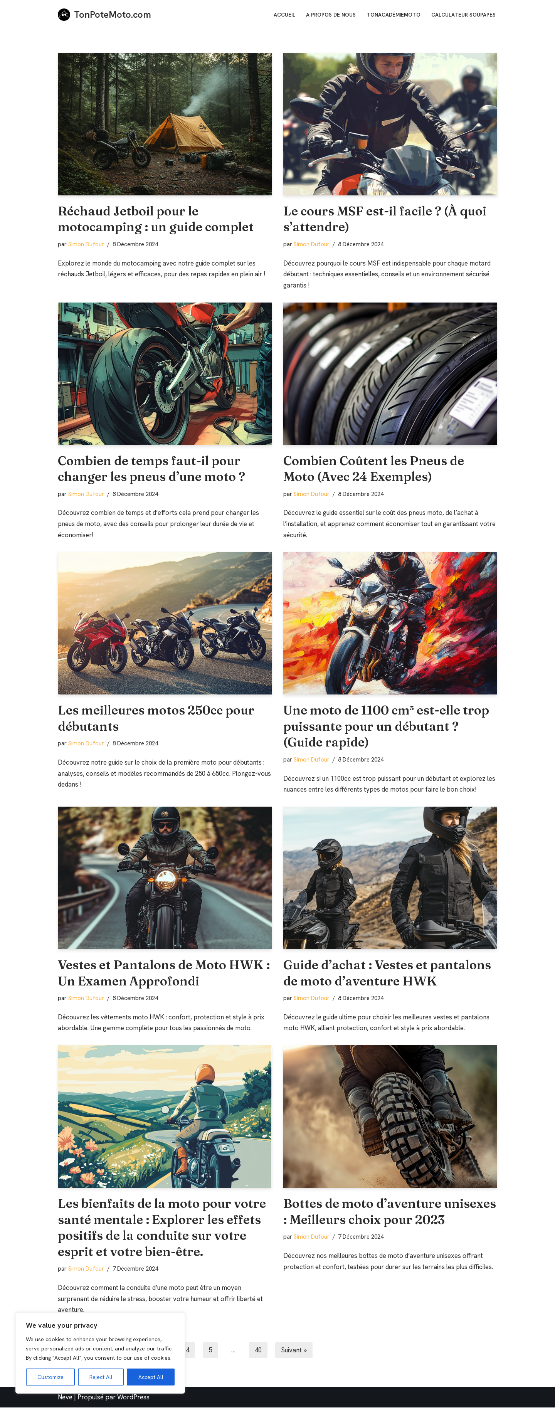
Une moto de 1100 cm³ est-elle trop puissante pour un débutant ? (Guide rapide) (386, 726)
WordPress (133, 1399)
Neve (65, 1399)
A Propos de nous (331, 14)
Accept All (150, 1377)
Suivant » (297, 1352)
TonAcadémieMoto (393, 14)
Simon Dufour (86, 244)
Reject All (101, 1377)
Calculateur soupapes (463, 14)
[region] (100, 1353)
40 (261, 1352)
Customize (50, 1377)
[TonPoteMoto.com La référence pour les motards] (104, 15)
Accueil (284, 14)
